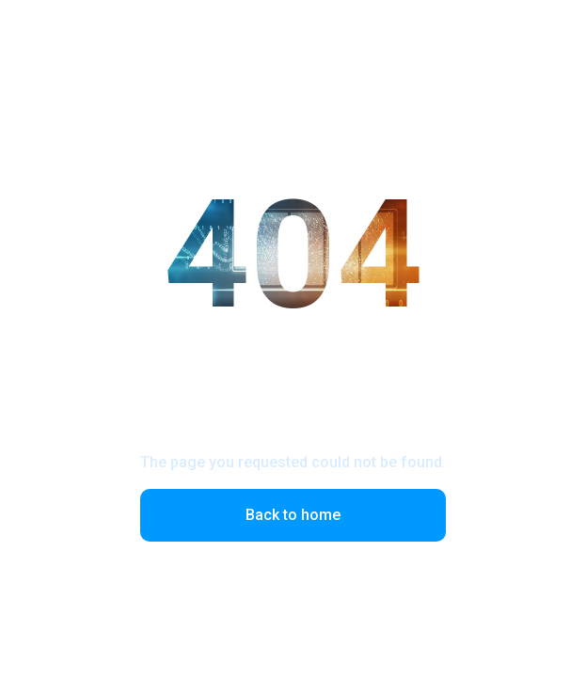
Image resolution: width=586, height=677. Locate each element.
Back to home (293, 515)
